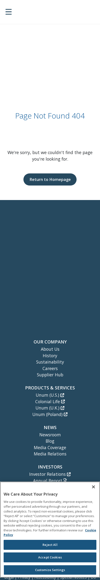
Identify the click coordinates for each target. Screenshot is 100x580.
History (50, 355)
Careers (50, 368)
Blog (50, 441)
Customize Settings (50, 570)
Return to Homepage (50, 179)
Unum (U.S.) (50, 395)
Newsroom (50, 435)
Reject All (50, 545)
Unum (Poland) (49, 414)
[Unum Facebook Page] (50, 299)
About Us (50, 349)
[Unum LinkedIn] (38, 299)
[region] (50, 529)
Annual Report (50, 480)
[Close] (93, 487)
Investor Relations (50, 474)
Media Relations (50, 454)
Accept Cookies (50, 557)
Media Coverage (50, 447)
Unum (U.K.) (50, 408)
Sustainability (50, 362)
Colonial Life (50, 401)
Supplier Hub (50, 375)
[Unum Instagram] (61, 299)
